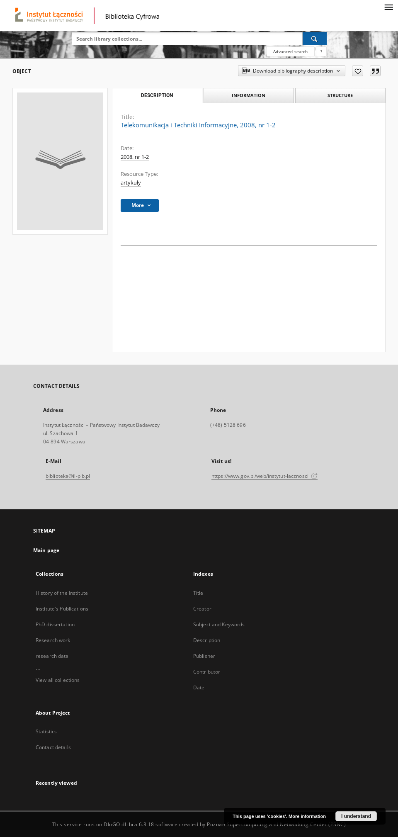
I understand (356, 816)
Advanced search (290, 51)
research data (52, 655)
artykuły (131, 182)
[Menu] (388, 6)
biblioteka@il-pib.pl (68, 475)
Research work (53, 640)
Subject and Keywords (219, 624)
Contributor (206, 671)
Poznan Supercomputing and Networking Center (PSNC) (276, 824)
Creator (202, 608)
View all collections (58, 680)
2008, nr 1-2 (135, 157)
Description (206, 640)
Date (198, 687)
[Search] (315, 38)
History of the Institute (62, 592)
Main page (46, 550)
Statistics (46, 731)
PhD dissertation (55, 624)
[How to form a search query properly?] (321, 51)
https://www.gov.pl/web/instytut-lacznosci (264, 475)
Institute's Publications (62, 608)
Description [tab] (157, 95)
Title (198, 592)
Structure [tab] (340, 95)
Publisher (204, 655)
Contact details (53, 747)
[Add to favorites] (357, 71)
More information (307, 816)
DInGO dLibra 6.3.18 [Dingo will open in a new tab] (129, 824)
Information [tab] (248, 95)
